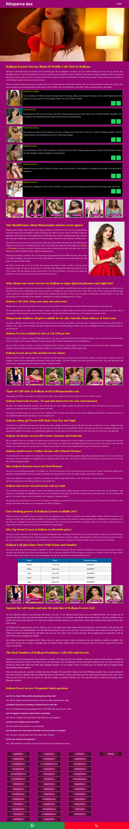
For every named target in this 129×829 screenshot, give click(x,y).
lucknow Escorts (49, 774)
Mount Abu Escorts (80, 779)
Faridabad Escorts (18, 764)
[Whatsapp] (32, 825)
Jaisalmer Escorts (80, 764)
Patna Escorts (49, 779)
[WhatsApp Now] (118, 103)
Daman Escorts (49, 819)
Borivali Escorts (18, 789)
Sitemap (111, 754)
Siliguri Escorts (49, 794)
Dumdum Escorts (30, 164)
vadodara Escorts (18, 809)
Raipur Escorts (49, 784)
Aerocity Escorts (49, 759)
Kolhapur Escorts (80, 774)
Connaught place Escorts (49, 764)
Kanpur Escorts (49, 769)
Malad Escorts (18, 784)
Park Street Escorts (31, 128)
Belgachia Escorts (30, 182)
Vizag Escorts (49, 754)
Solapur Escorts (80, 804)
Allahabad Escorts (49, 809)
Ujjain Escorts (80, 809)
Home (119, 4)
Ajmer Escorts (18, 814)
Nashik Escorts (80, 789)
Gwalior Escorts (79, 759)
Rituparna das (19, 4)
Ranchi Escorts (49, 789)
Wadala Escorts (18, 799)
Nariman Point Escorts (18, 774)
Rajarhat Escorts (30, 146)
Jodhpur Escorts (80, 769)
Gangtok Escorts (49, 804)
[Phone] (97, 825)
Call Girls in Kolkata (31, 92)
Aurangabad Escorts (49, 814)
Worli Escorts (18, 804)
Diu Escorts (80, 754)
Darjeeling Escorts (49, 799)
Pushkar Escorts (80, 794)
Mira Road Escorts (18, 779)
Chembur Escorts (18, 794)
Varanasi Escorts (80, 814)
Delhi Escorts (18, 754)
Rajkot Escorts (80, 799)
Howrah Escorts (29, 110)
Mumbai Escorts (18, 769)
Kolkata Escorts (18, 759)
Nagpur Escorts (79, 784)
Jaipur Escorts (18, 819)
